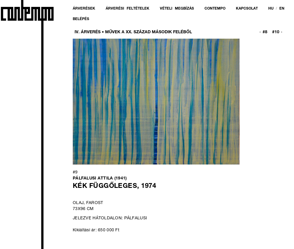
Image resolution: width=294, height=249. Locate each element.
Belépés (81, 19)
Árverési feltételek (127, 8)
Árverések (84, 8)
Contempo (214, 8)
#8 (265, 32)
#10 (275, 32)
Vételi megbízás (177, 8)
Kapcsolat (247, 8)
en (281, 8)
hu (271, 8)
